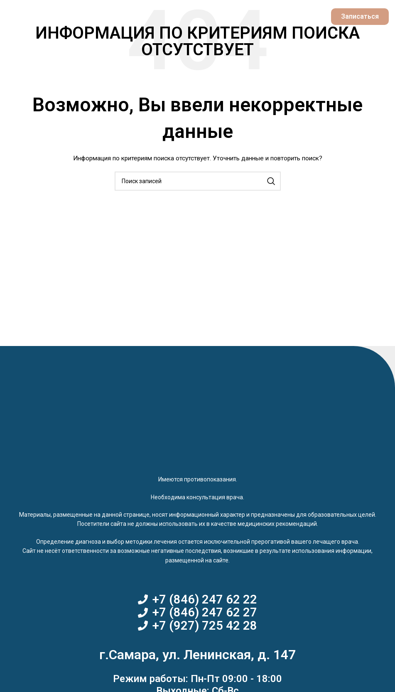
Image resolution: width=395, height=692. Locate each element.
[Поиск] (198, 181)
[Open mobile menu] (23, 16)
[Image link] (197, 420)
